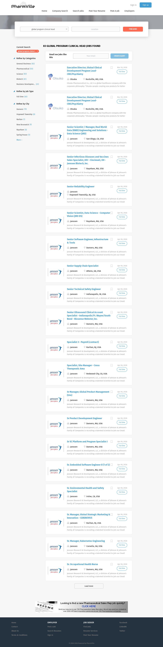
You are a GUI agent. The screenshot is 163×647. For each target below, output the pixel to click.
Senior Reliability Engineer (80, 186)
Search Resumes (54, 631)
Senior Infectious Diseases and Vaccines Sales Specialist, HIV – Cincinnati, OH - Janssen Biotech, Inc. (88, 160)
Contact (14, 627)
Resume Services (90, 631)
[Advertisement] (144, 93)
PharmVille (90, 643)
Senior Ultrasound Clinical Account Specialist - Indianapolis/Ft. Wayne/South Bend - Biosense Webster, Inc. (88, 315)
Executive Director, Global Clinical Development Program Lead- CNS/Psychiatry (84, 70)
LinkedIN (122, 627)
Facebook (123, 623)
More (19, 140)
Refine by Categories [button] (26, 58)
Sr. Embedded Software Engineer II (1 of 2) (88, 464)
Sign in (133, 5)
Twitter (122, 631)
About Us (15, 631)
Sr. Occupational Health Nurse (82, 564)
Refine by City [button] (22, 104)
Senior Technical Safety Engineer (84, 289)
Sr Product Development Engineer (84, 418)
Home (13, 623)
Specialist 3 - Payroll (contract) (83, 342)
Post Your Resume (90, 635)
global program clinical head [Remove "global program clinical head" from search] (28, 51)
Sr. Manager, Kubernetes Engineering (86, 541)
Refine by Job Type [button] (24, 91)
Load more (89, 586)
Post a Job (51, 627)
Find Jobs (133, 29)
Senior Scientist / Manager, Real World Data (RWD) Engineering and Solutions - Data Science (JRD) (87, 130)
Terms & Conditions (19, 635)
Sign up (146, 5)
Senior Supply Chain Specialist (82, 265)
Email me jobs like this (58, 56)
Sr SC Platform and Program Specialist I (87, 441)
